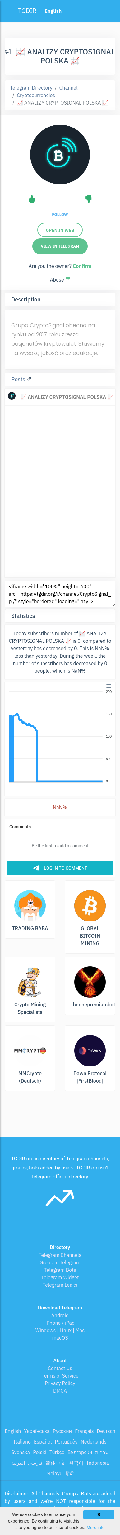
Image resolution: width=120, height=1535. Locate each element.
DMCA (60, 1391)
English (13, 1431)
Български (79, 1452)
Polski (39, 1452)
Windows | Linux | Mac (60, 1330)
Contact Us (60, 1368)
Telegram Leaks (60, 1285)
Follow (60, 214)
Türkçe (56, 1452)
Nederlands (93, 1442)
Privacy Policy (60, 1383)
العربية (18, 1463)
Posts (19, 379)
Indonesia (98, 1463)
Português (66, 1442)
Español (43, 1442)
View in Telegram (60, 246)
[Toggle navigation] (110, 11)
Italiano (22, 1442)
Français (84, 1431)
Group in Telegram (60, 1262)
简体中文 (56, 1463)
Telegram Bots (60, 1270)
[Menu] (109, 686)
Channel (68, 88)
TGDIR (27, 11)
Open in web (60, 230)
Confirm (82, 266)
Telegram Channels (60, 1255)
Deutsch (106, 1431)
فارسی (35, 1463)
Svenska (21, 1452)
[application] (60, 736)
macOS (60, 1338)
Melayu (54, 1473)
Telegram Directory (31, 88)
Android (60, 1315)
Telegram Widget (60, 1277)
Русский (62, 1431)
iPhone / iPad (60, 1323)
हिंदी (70, 1473)
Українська (37, 1431)
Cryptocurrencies (36, 95)
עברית (101, 1452)
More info (95, 1527)
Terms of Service (60, 1376)
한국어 (76, 1463)
